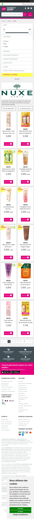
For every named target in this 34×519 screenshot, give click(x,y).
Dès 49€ (25, 351)
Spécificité (8, 63)
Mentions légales (23, 404)
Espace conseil (22, 392)
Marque (9, 21)
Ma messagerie (5, 430)
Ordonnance (22, 396)
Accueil (3, 21)
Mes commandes (6, 424)
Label (6, 67)
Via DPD (8, 358)
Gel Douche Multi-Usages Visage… (25, 246)
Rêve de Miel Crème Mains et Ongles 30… (25, 132)
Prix (5, 25)
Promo (5, 41)
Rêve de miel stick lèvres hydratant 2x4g (25, 322)
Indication (14, 71)
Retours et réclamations (8, 392)
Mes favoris (4, 428)
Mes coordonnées (6, 422)
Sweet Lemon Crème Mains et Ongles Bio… (8, 170)
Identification (5, 420)
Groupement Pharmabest (5, 384)
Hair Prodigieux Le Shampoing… (8, 284)
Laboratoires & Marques (25, 384)
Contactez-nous (6, 389)
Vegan (5, 47)
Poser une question (6, 387)
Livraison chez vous (24, 422)
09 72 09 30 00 (25, 358)
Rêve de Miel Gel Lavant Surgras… (25, 284)
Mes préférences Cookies (23, 411)
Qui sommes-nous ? (7, 382)
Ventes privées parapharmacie (22, 388)
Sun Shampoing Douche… (9, 208)
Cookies (20, 408)
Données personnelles (25, 406)
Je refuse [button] (20, 511)
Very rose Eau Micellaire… (8, 322)
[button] (8, 108)
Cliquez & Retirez (8, 351)
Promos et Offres (10, 75)
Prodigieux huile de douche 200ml (25, 170)
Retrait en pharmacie (24, 420)
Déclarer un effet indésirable (23, 399)
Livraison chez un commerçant (23, 425)
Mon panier (4, 426)
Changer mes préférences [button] (20, 514)
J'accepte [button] (20, 508)
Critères (7, 37)
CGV (19, 402)
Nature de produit (11, 55)
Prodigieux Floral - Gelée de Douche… (25, 208)
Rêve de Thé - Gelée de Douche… (8, 246)
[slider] (4, 32)
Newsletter (21, 394)
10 (24, 341)
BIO (5, 44)
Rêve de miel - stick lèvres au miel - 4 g (8, 132)
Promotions (21, 386)
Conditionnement (11, 59)
